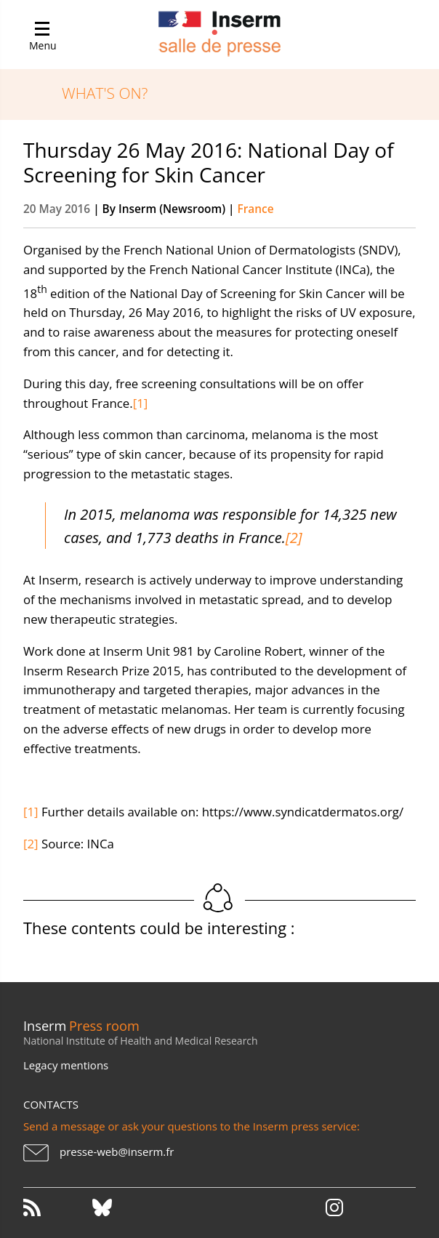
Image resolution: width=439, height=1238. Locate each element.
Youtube (264, 1207)
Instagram (334, 1207)
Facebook (195, 1207)
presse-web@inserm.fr (117, 1151)
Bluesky (125, 1207)
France (255, 209)
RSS (56, 1207)
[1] (140, 403)
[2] (294, 537)
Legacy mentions (65, 1065)
